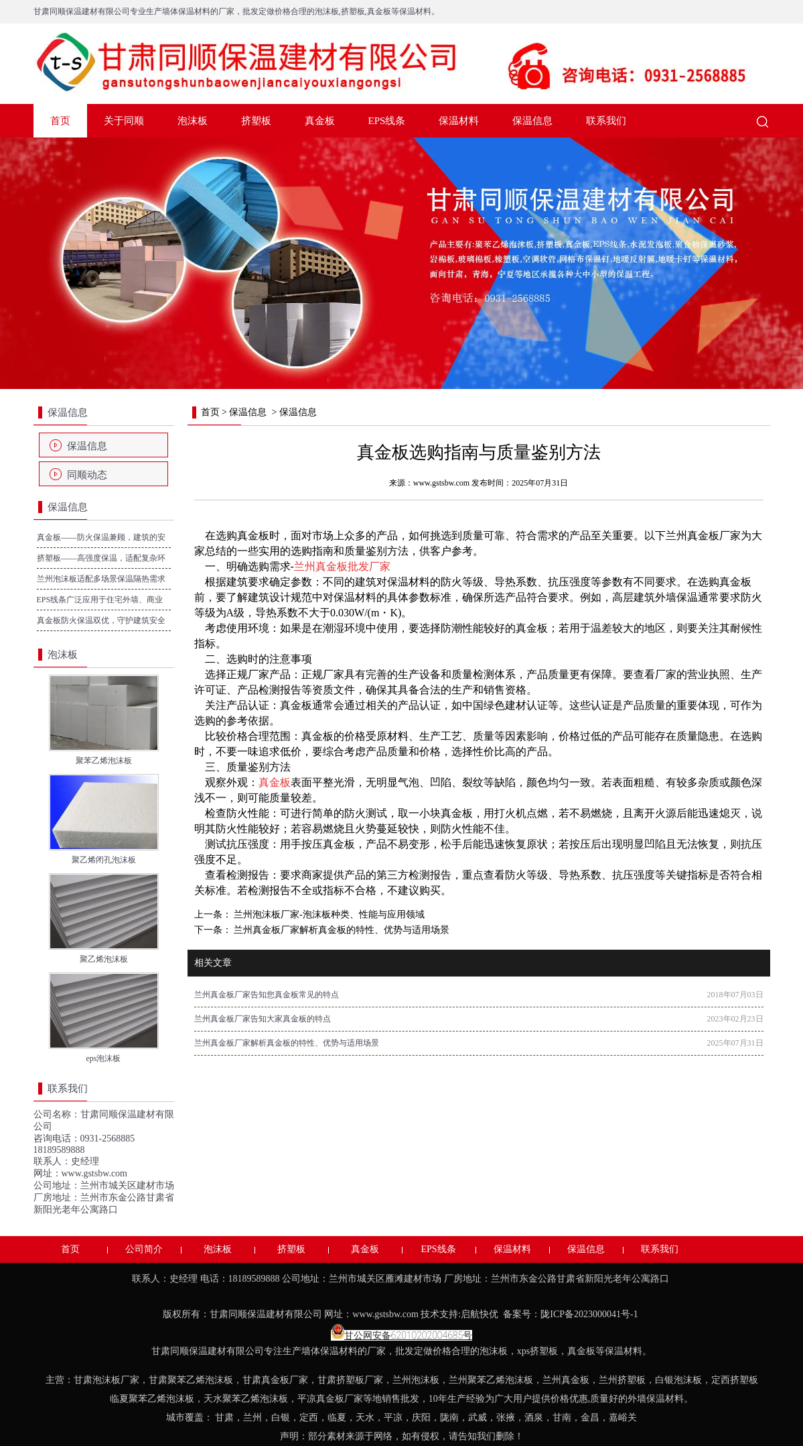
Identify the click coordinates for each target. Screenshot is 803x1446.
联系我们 (606, 120)
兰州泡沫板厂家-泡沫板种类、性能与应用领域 (328, 914)
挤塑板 (256, 120)
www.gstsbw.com (95, 1173)
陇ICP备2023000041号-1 (590, 1314)
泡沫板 (192, 120)
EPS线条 (387, 120)
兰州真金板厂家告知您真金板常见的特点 (266, 994)
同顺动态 (87, 474)
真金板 (320, 120)
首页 (60, 120)
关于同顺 (124, 120)
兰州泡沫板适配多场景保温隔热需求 (101, 578)
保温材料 (459, 120)
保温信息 (532, 120)
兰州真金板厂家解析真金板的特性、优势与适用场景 (341, 930)
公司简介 (144, 1249)
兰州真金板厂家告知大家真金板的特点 (262, 1018)
